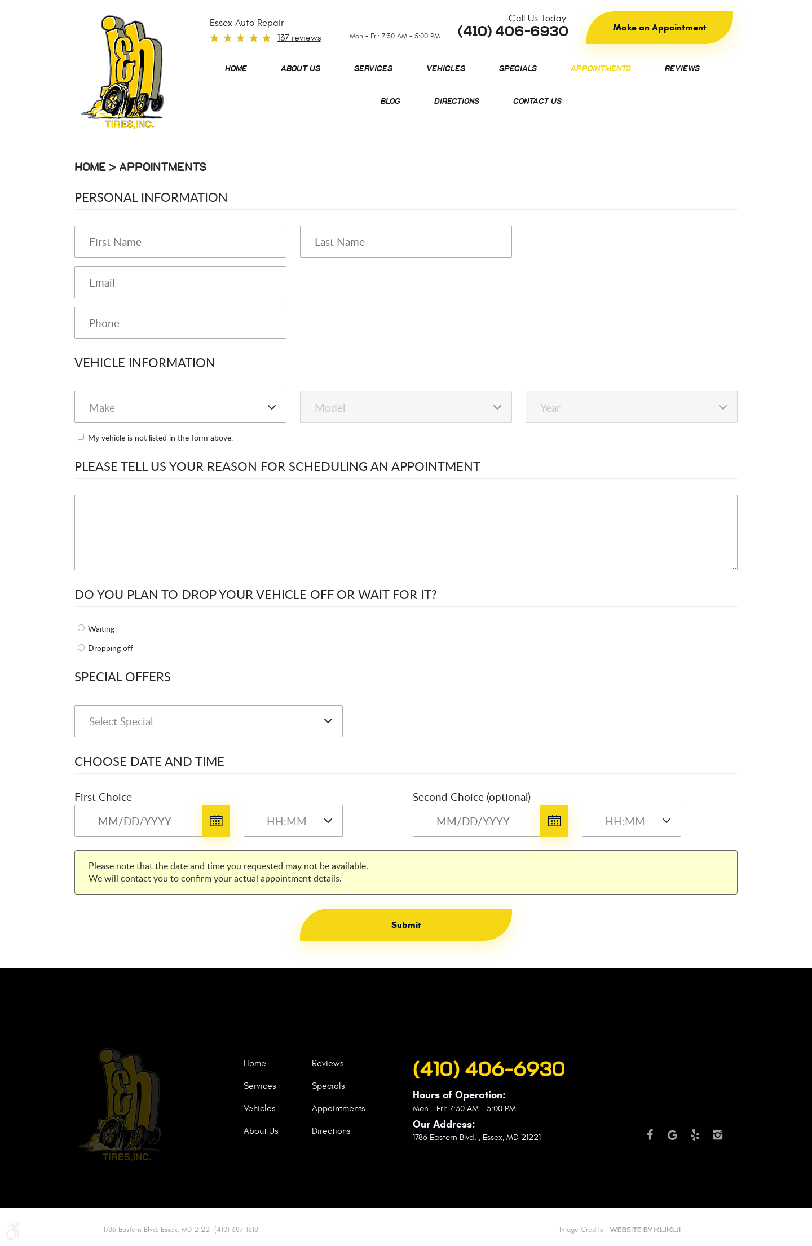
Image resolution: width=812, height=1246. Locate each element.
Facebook (649, 1140)
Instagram (717, 1140)
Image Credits (581, 1229)
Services (373, 69)
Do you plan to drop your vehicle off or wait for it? (255, 593)
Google (672, 1140)
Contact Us (537, 101)
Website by (645, 1230)
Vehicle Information (144, 362)
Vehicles (445, 69)
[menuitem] (236, 69)
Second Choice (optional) (472, 796)
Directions (456, 101)
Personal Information (151, 196)
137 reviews (299, 38)
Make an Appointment (660, 27)
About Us (300, 69)
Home (236, 69)
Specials (518, 69)
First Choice (103, 796)
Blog (390, 101)
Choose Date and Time (149, 760)
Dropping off (110, 647)
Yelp (694, 1140)
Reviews (682, 69)
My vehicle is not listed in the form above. (160, 437)
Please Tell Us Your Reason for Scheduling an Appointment (277, 465)
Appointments (601, 69)
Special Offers (122, 676)
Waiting (101, 628)
